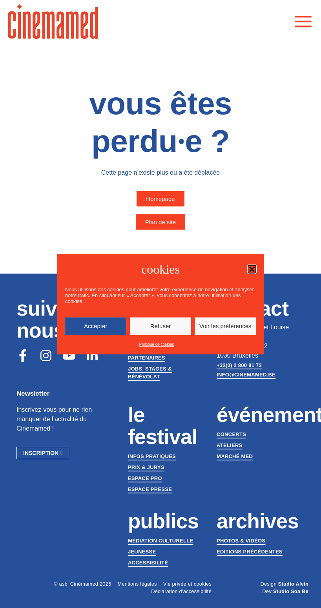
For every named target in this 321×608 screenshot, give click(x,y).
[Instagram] (46, 355)
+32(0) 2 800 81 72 (239, 365)
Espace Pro (145, 478)
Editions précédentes (250, 552)
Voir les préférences (225, 326)
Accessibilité (148, 563)
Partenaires (146, 358)
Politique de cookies (156, 344)
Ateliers (229, 445)
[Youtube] (69, 355)
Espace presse (150, 489)
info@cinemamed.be (246, 375)
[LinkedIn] (92, 355)
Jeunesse (142, 552)
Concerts (231, 434)
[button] (252, 269)
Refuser (160, 326)
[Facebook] (22, 355)
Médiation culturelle (160, 541)
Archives (258, 521)
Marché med (235, 456)
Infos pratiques (152, 456)
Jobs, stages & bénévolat (150, 373)
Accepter (95, 326)
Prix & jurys (146, 467)
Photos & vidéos (241, 541)
